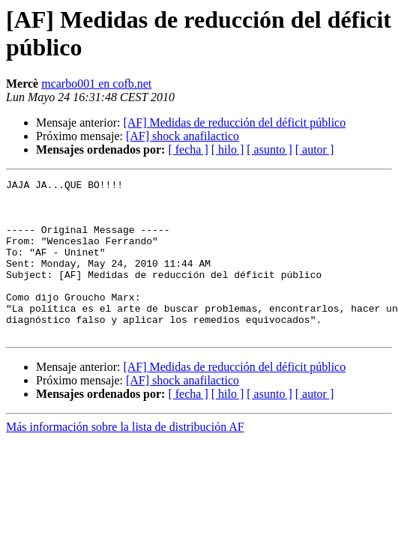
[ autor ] (314, 149)
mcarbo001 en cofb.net (96, 83)
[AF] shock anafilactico (182, 136)
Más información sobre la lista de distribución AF (125, 458)
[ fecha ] (188, 149)
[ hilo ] (227, 149)
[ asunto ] (269, 149)
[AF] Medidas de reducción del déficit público (234, 122)
